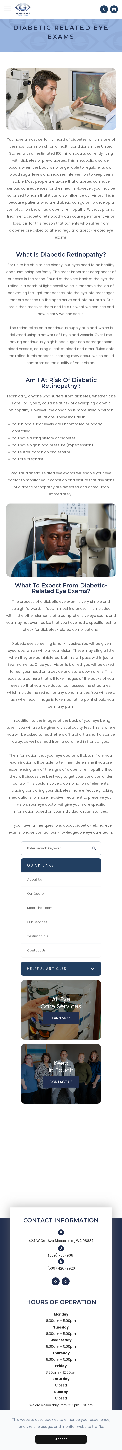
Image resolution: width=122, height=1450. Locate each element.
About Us (34, 879)
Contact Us (36, 950)
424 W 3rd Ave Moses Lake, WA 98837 (61, 1240)
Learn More (61, 1017)
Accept (61, 1439)
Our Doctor (36, 893)
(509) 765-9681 (61, 1255)
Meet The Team (40, 908)
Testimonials (37, 936)
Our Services (37, 922)
